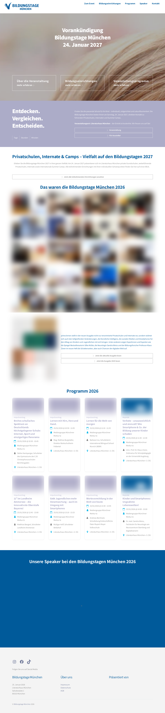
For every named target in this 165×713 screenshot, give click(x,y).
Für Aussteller (114, 135)
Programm (130, 3)
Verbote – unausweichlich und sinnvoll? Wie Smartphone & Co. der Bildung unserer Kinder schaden (136, 427)
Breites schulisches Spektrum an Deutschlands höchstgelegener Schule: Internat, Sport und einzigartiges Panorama (27, 429)
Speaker (143, 3)
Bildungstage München (22, 704)
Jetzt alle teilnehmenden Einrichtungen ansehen (82, 177)
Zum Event (89, 3)
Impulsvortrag (19, 417)
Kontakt (156, 3)
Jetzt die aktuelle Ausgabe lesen (106, 355)
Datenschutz (66, 687)
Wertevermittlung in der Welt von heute (99, 500)
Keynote (126, 417)
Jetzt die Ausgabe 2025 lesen (107, 361)
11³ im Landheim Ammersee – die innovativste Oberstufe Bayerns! (26, 503)
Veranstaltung (113, 130)
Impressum (65, 684)
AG (62, 690)
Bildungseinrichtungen (110, 3)
